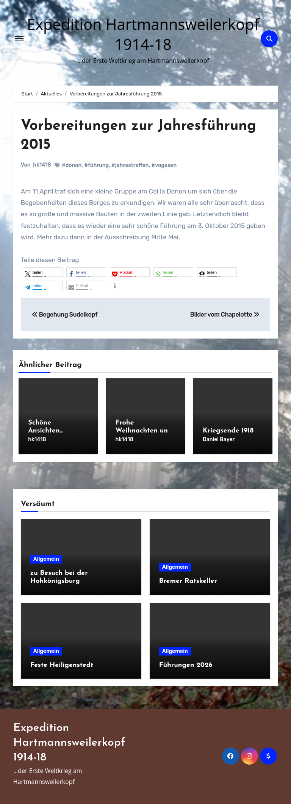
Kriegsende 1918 (228, 430)
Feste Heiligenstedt (61, 665)
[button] (43, 272)
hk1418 (42, 165)
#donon (71, 165)
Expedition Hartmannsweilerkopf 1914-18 (143, 34)
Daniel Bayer (219, 439)
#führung (96, 165)
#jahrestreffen (130, 165)
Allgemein (46, 559)
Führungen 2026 (186, 665)
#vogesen (164, 165)
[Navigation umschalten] (19, 38)
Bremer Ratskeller (188, 581)
